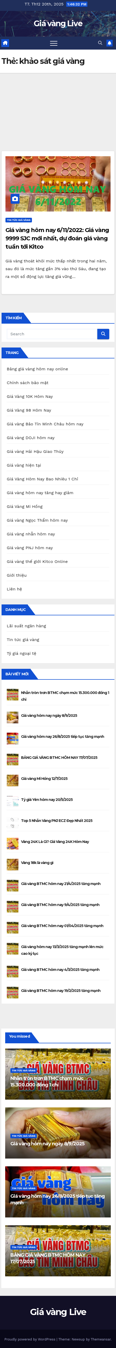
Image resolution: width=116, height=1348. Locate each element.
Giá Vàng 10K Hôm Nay (30, 396)
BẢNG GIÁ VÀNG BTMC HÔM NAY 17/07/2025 (59, 757)
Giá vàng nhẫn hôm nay (31, 534)
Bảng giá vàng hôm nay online (37, 368)
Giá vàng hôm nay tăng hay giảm (40, 492)
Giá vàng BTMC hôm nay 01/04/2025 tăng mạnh (62, 925)
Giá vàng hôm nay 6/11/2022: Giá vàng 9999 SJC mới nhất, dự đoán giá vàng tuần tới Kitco (57, 238)
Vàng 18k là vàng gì (37, 862)
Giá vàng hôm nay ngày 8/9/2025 (49, 715)
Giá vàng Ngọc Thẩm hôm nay (37, 520)
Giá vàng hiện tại (24, 465)
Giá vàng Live (58, 23)
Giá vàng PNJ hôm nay (30, 547)
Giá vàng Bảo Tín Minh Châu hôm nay (45, 423)
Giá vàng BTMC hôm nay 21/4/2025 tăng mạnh (60, 883)
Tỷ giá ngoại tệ (21, 653)
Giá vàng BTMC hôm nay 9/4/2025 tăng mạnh (60, 904)
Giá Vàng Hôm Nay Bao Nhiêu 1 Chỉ (42, 478)
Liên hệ (14, 589)
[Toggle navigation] (54, 43)
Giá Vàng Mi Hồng (25, 506)
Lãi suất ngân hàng (26, 625)
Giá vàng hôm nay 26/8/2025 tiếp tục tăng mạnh (62, 736)
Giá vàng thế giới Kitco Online (37, 561)
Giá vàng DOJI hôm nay (31, 437)
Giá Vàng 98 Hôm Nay (29, 410)
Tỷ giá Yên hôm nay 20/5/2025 (47, 799)
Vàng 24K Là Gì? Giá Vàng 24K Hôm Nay (55, 841)
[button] (100, 42)
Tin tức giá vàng (18, 220)
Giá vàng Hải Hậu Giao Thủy (35, 451)
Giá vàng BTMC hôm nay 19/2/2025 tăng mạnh (60, 990)
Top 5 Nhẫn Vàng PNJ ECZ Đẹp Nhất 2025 (56, 820)
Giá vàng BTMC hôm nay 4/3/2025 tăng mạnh (60, 969)
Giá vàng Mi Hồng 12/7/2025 (44, 778)
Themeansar (101, 1339)
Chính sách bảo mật (28, 382)
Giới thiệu (17, 575)
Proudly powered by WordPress (30, 1339)
